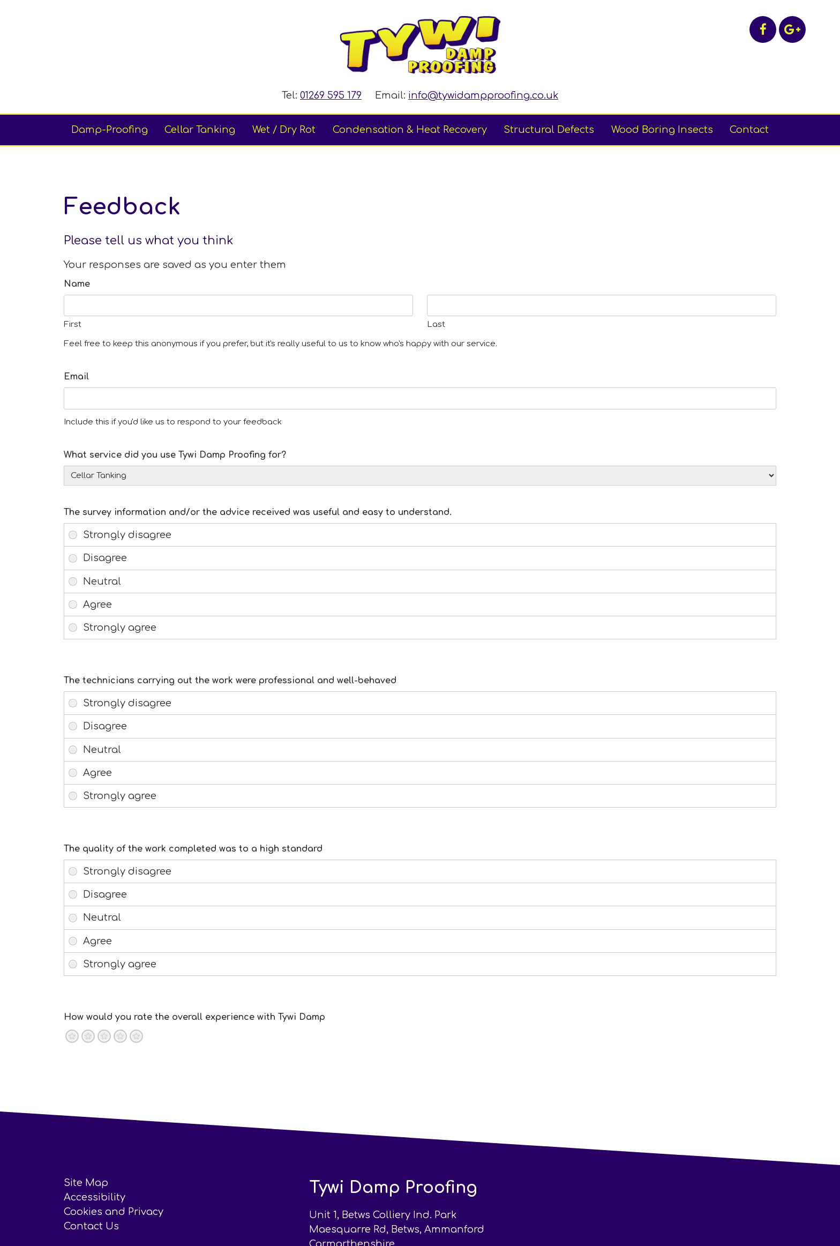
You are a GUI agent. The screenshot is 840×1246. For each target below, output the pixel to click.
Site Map (86, 1182)
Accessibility (95, 1197)
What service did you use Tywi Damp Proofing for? (175, 455)
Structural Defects (549, 129)
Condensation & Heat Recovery (410, 129)
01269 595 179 (331, 95)
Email (76, 377)
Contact (749, 129)
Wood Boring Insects (662, 129)
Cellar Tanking (199, 129)
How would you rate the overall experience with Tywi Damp (195, 1017)
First (73, 324)
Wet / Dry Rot (284, 129)
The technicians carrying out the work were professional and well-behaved (230, 680)
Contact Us (91, 1226)
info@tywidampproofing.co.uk (483, 95)
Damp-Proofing (109, 129)
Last (436, 324)
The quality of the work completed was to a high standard (193, 849)
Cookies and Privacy (114, 1211)
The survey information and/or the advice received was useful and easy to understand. (258, 512)
